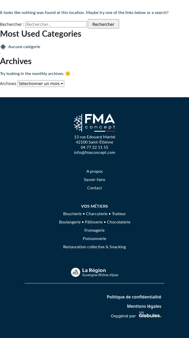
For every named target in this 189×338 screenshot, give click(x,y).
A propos (94, 171)
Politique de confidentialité (134, 297)
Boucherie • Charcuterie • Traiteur (94, 213)
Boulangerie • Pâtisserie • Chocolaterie (94, 221)
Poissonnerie (94, 238)
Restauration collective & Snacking (94, 246)
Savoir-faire (94, 179)
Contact (94, 187)
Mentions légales (144, 306)
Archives (8, 83)
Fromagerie (94, 230)
